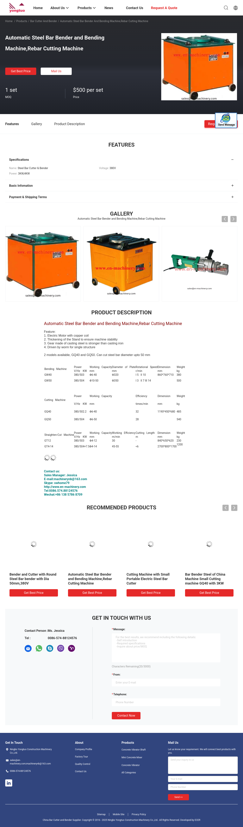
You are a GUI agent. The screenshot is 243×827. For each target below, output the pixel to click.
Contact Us (80, 771)
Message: (119, 629)
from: (116, 674)
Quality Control (82, 764)
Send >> (178, 797)
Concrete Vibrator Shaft (134, 749)
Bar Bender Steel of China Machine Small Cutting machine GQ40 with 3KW (205, 578)
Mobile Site (118, 814)
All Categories (129, 772)
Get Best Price (21, 71)
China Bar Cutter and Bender (57, 820)
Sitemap (101, 814)
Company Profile (83, 749)
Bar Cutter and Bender (43, 21)
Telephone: (120, 694)
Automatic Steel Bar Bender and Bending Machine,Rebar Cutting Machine (90, 578)
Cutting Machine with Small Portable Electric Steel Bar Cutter (148, 578)
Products (21, 21)
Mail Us (56, 71)
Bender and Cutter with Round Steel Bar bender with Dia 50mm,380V (32, 578)
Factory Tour (81, 756)
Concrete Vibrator (131, 765)
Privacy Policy (139, 814)
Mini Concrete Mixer (132, 757)
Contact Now (126, 715)
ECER (197, 820)
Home (9, 21)
